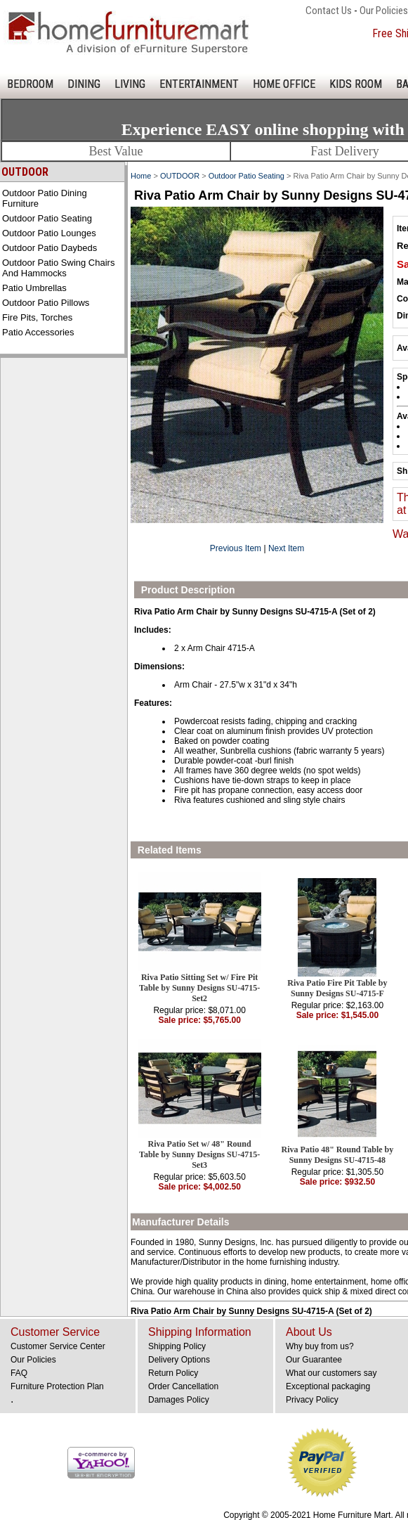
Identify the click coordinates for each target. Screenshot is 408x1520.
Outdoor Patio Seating (47, 218)
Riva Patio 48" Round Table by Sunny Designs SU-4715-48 (338, 1155)
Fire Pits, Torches (37, 317)
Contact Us (328, 10)
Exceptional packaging (328, 1386)
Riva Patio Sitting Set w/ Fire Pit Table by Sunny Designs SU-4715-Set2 (199, 987)
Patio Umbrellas (34, 288)
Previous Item (235, 548)
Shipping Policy (177, 1346)
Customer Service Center (58, 1346)
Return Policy (173, 1373)
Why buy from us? (320, 1346)
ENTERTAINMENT (199, 84)
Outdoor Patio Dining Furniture (44, 198)
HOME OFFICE (284, 84)
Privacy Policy (312, 1400)
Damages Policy (178, 1400)
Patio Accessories (38, 332)
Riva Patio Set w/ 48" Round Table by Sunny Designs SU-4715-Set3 (199, 1154)
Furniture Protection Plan (57, 1386)
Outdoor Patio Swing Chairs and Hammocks (58, 267)
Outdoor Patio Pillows (45, 302)
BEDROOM (30, 84)
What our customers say (331, 1373)
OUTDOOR (179, 176)
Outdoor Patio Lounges (49, 233)
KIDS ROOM (355, 84)
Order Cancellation (183, 1386)
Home (141, 176)
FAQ (19, 1373)
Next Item (286, 548)
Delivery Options (179, 1360)
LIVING (129, 84)
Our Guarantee (314, 1360)
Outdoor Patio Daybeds (49, 248)
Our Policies (384, 10)
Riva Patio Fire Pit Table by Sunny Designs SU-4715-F (337, 988)
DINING (83, 84)
